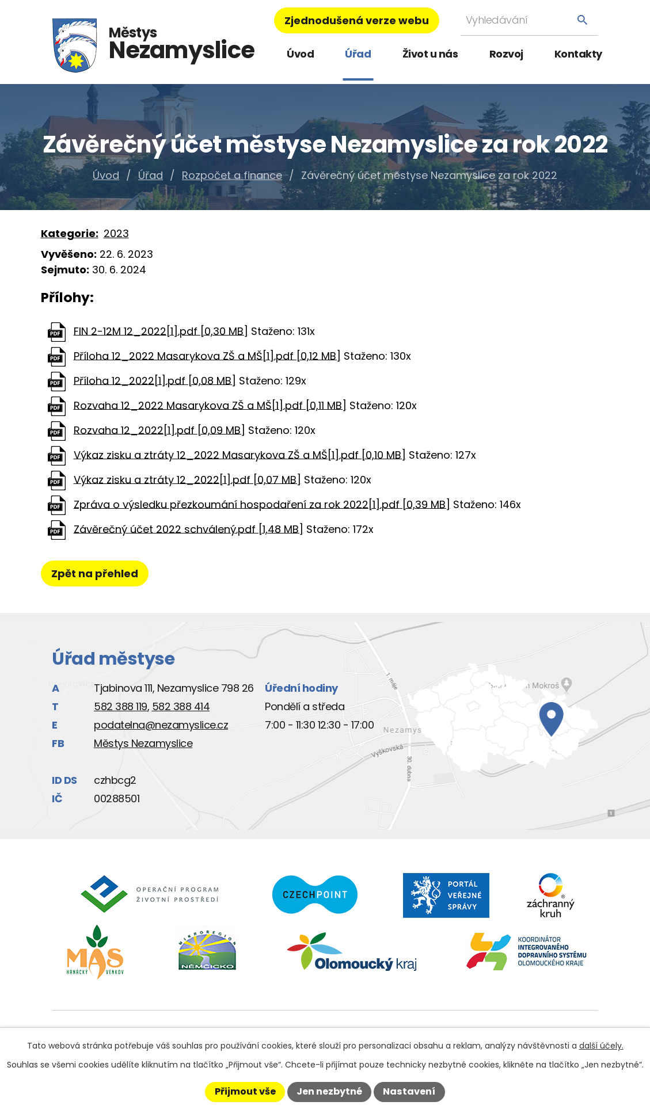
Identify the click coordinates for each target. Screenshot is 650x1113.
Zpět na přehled (99, 573)
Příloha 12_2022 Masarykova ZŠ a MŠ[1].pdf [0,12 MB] (207, 355)
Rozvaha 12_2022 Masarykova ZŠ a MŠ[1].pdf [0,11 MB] (210, 405)
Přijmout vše (245, 1091)
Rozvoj (506, 54)
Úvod (300, 54)
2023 (116, 233)
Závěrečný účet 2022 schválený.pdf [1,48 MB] (188, 528)
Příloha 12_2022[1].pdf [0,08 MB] (155, 380)
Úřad (358, 54)
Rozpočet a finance (232, 175)
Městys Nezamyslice (143, 743)
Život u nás (430, 54)
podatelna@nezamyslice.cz (161, 725)
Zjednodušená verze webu (356, 20)
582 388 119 (120, 706)
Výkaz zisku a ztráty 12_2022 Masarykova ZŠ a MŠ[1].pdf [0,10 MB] (240, 454)
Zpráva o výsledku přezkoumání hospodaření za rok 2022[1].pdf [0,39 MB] (262, 504)
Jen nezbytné (329, 1091)
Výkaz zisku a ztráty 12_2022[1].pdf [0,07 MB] (187, 479)
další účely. (601, 1045)
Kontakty (578, 54)
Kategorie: (69, 233)
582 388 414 (181, 706)
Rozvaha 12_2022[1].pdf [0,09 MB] (159, 429)
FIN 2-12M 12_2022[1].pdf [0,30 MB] (161, 330)
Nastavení (409, 1091)
